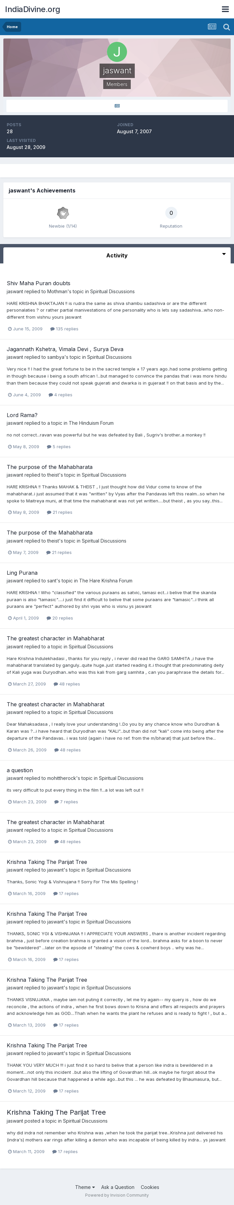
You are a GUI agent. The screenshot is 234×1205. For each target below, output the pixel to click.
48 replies (67, 684)
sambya (55, 357)
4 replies (60, 394)
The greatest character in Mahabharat (55, 638)
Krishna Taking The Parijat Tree (47, 862)
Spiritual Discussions (112, 291)
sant (51, 580)
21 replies (59, 512)
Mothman (57, 291)
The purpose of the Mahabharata (50, 467)
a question (20, 770)
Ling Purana (22, 572)
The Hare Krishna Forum (105, 580)
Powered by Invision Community (117, 1195)
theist (53, 475)
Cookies (150, 1187)
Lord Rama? (22, 415)
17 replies (66, 893)
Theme (85, 1187)
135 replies (64, 328)
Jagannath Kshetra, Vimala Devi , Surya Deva (65, 349)
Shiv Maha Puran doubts (38, 283)
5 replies (59, 446)
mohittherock (61, 778)
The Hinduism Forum (91, 423)
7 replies (66, 801)
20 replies (60, 618)
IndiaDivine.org (32, 9)
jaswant (15, 291)
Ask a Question (117, 1187)
